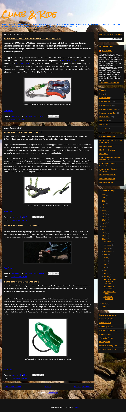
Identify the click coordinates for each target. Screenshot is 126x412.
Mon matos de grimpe (107, 179)
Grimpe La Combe (106, 338)
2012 (104, 236)
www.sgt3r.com (104, 342)
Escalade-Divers (105, 101)
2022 (104, 204)
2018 (104, 217)
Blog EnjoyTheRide (106, 326)
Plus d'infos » (8, 111)
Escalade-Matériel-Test (19, 120)
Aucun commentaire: (37, 116)
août (105, 254)
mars (106, 270)
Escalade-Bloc (104, 98)
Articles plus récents (12, 386)
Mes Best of (103, 154)
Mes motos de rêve (106, 182)
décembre (108, 242)
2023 (104, 201)
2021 (104, 207)
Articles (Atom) (52, 393)
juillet (106, 258)
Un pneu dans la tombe (107, 349)
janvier (106, 277)
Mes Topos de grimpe (107, 150)
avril (105, 267)
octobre (107, 248)
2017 (104, 220)
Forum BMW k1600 (106, 319)
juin (105, 261)
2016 (104, 223)
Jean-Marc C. (107, 51)
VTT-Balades (104, 128)
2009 (104, 307)
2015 (104, 226)
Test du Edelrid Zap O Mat (23, 132)
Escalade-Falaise (105, 105)
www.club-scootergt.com (108, 346)
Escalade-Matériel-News (108, 109)
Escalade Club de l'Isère (108, 330)
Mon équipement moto (107, 175)
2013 (104, 233)
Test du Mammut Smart (21, 225)
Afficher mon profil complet (109, 83)
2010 (104, 303)
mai (105, 264)
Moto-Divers (103, 120)
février (106, 273)
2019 (104, 214)
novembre (108, 245)
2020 (104, 210)
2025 (104, 198)
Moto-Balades (104, 117)
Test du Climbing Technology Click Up (32, 39)
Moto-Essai (103, 124)
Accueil (48, 386)
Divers (101, 94)
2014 (104, 229)
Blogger (76, 407)
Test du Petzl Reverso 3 (21, 282)
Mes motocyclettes (106, 146)
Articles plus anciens (83, 386)
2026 (104, 195)
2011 (104, 239)
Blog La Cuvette (105, 334)
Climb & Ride (29, 14)
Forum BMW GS (105, 323)
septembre (108, 251)
